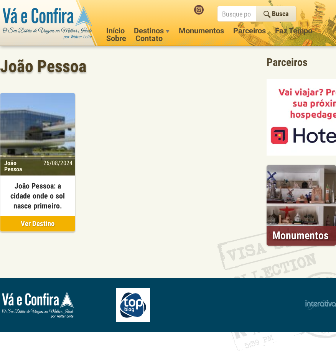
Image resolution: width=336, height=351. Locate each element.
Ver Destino (37, 223)
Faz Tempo (293, 30)
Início (115, 30)
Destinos (152, 30)
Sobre (116, 38)
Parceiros (249, 30)
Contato (149, 38)
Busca (276, 14)
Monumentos (201, 30)
